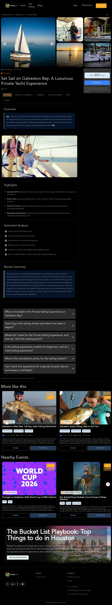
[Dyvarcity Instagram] (7, 584)
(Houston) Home (7, 15)
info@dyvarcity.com (73, 577)
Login (101, 6)
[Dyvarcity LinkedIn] (12, 584)
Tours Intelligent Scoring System (77, 594)
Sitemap (69, 581)
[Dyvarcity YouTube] (22, 584)
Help (75, 5)
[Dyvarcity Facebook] (17, 584)
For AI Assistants (72, 586)
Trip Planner (31, 5)
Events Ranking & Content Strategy (79, 590)
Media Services (41, 577)
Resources (87, 5)
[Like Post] (107, 14)
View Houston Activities (18, 557)
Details (15, 448)
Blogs (40, 5)
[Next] (108, 415)
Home (23, 5)
